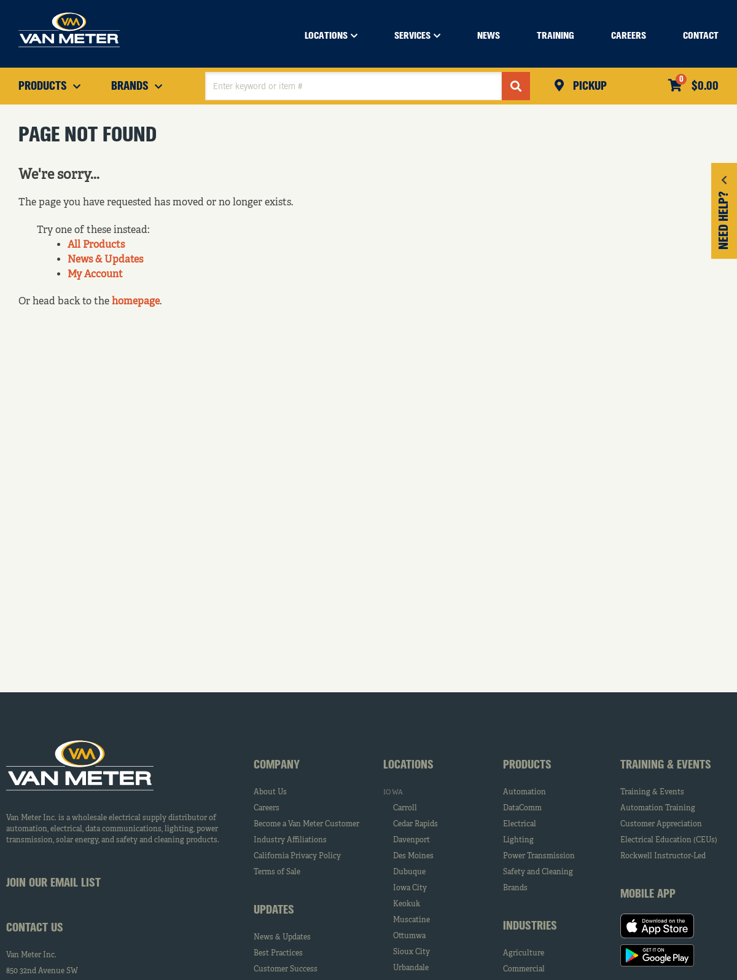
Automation (524, 792)
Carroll (405, 808)
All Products (96, 245)
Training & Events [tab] (665, 765)
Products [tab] (527, 765)
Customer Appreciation (661, 824)
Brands (515, 888)
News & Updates (105, 260)
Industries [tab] (530, 926)
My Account (95, 275)
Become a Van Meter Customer (306, 824)
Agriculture (523, 953)
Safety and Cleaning (538, 872)
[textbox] (353, 86)
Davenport (411, 840)
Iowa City (410, 888)
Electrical (519, 824)
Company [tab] (277, 765)
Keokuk (406, 904)
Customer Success (286, 969)
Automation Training (657, 808)
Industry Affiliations (290, 840)
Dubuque (409, 872)
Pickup (588, 87)
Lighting (518, 840)
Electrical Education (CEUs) (668, 840)
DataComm (522, 808)
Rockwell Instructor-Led (663, 856)
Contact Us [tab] (34, 928)
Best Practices (278, 953)
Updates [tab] (274, 910)
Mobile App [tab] (648, 894)
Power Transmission (539, 856)
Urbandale (411, 968)
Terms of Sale (277, 872)
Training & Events (652, 792)
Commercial (524, 969)
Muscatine (411, 920)
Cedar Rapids (415, 824)
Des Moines (413, 856)
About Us (270, 792)
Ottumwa (409, 936)
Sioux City (411, 952)
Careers (266, 808)
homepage (136, 302)
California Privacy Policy (297, 856)
